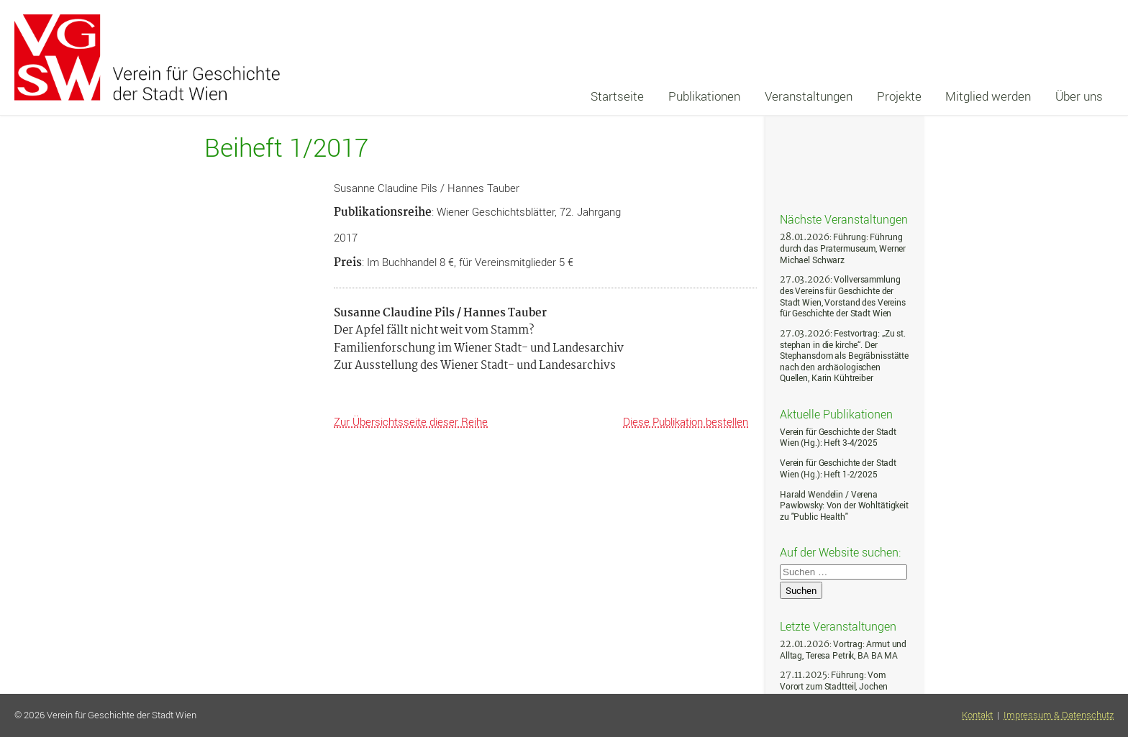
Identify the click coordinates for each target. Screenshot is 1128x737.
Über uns (1079, 96)
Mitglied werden (988, 96)
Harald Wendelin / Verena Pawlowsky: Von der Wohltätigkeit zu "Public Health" (844, 505)
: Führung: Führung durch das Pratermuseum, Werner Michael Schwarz (843, 248)
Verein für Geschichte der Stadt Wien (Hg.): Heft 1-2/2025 (838, 468)
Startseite (617, 96)
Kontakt (977, 715)
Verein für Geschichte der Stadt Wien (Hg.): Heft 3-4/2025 (838, 437)
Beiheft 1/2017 (286, 148)
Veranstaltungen (808, 96)
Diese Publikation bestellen (685, 421)
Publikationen (704, 96)
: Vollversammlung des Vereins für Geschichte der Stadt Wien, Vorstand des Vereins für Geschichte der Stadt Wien (843, 296)
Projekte (899, 96)
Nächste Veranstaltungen (844, 218)
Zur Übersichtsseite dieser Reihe (411, 421)
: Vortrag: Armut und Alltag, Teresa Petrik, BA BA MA (843, 650)
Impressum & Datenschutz (1059, 715)
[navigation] (847, 96)
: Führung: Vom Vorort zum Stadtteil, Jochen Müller (833, 686)
